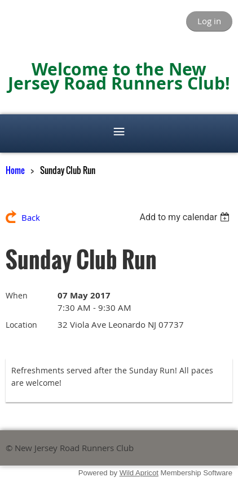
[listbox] (185, 217)
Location (21, 324)
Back (30, 217)
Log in (209, 20)
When (17, 295)
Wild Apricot (139, 473)
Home (15, 170)
